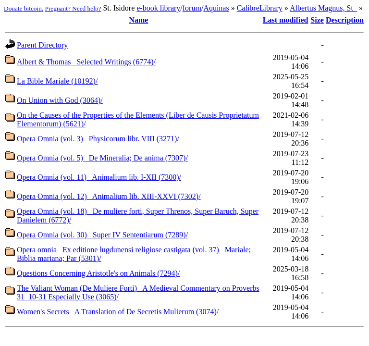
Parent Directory (42, 45)
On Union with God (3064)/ (60, 100)
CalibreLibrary (260, 8)
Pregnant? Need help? (73, 8)
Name (138, 20)
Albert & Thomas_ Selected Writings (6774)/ (86, 62)
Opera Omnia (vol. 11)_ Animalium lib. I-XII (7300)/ (99, 177)
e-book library (158, 8)
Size (317, 20)
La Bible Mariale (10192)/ (57, 81)
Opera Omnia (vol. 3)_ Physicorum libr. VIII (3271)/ (98, 139)
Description (345, 20)
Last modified (285, 20)
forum (192, 8)
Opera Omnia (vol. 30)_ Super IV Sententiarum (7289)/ (102, 235)
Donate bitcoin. (23, 8)
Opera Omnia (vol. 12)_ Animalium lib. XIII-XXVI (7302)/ (109, 196)
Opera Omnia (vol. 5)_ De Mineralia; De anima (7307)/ (102, 158)
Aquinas (216, 8)
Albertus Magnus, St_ (323, 8)
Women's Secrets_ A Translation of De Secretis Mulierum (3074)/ (118, 312)
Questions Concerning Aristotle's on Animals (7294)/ (98, 273)
